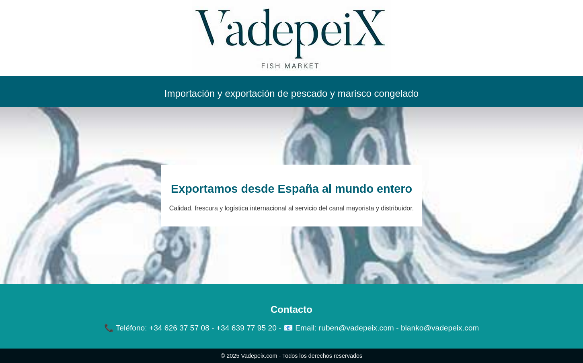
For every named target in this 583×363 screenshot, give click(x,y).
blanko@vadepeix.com (440, 328)
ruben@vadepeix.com (356, 328)
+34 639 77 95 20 (246, 328)
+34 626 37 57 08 (179, 328)
